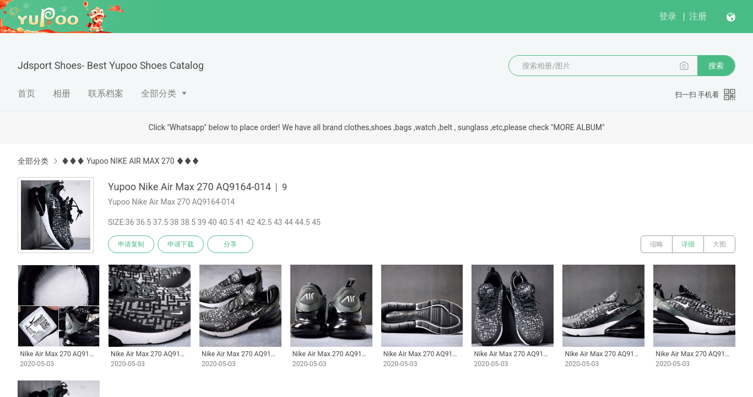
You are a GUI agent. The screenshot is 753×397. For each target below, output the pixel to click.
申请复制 (131, 244)
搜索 (716, 65)
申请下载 (180, 244)
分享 (230, 244)
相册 (62, 93)
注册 (698, 16)
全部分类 (158, 93)
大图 (719, 244)
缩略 (656, 244)
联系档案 (105, 93)
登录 (667, 16)
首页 (26, 93)
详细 (688, 244)
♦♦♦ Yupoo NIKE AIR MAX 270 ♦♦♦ (130, 161)
